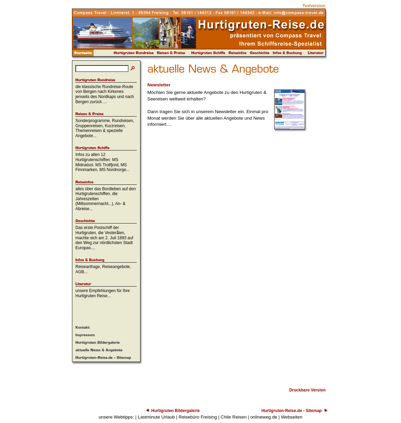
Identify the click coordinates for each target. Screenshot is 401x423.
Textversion (314, 5)
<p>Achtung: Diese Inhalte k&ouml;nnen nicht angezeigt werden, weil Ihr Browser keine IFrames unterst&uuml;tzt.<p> (236, 255)
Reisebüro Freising (198, 417)
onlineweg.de (263, 417)
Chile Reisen (234, 417)
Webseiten (292, 417)
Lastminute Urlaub (156, 417)
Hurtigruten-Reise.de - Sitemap (292, 410)
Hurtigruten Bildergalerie (175, 410)
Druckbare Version (307, 390)
